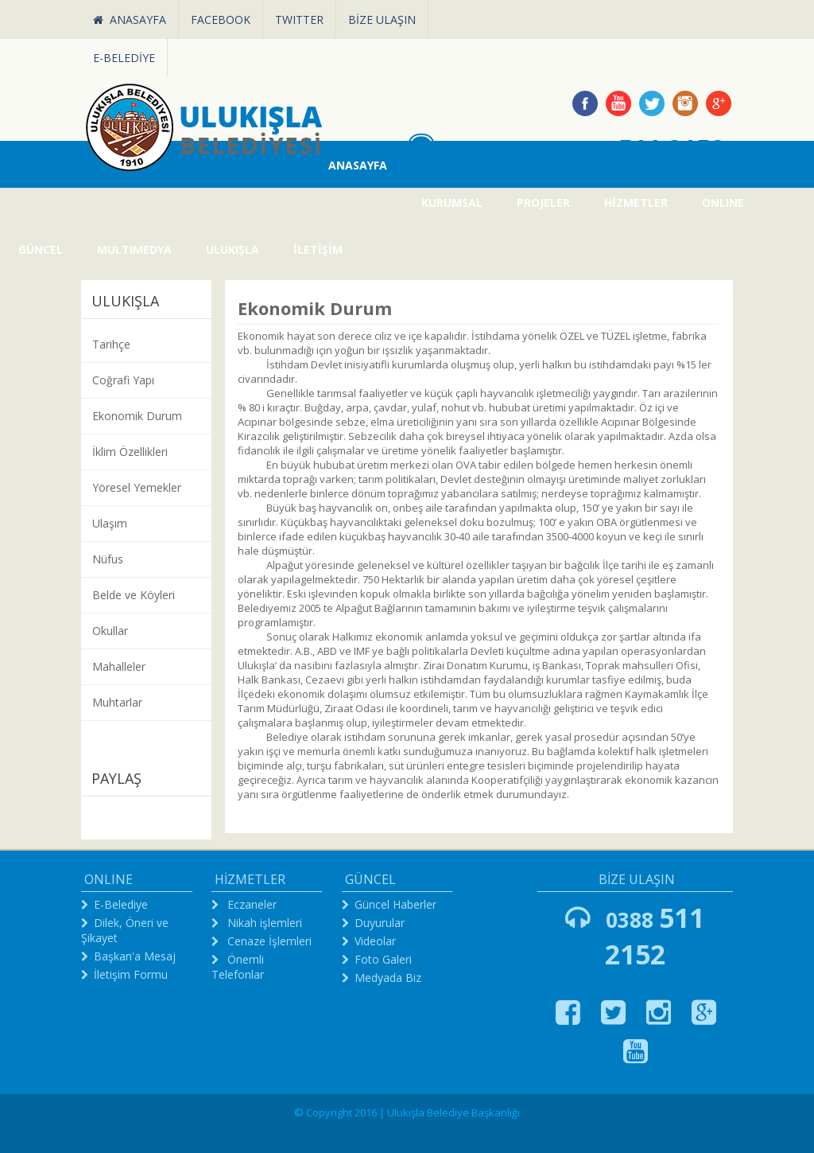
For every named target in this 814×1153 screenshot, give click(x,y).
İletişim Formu (131, 974)
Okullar (110, 630)
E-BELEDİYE (124, 57)
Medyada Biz (388, 977)
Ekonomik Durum (137, 415)
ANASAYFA (129, 19)
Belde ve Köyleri (133, 594)
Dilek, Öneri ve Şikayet (125, 930)
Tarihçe (111, 344)
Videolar (375, 940)
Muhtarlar (117, 702)
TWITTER (299, 19)
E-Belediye (121, 904)
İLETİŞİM (318, 249)
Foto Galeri (383, 959)
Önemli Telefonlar (237, 967)
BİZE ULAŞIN (382, 19)
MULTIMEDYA (134, 249)
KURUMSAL (452, 202)
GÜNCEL (40, 249)
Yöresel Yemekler (136, 487)
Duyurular (380, 922)
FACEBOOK (220, 19)
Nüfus (107, 559)
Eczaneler (250, 904)
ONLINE (723, 202)
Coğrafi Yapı (123, 380)
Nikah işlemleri (263, 922)
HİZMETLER (636, 202)
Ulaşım (109, 523)
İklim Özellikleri (130, 451)
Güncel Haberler (395, 904)
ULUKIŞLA (232, 249)
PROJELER (543, 202)
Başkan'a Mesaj (135, 956)
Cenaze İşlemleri (268, 940)
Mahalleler (118, 666)
